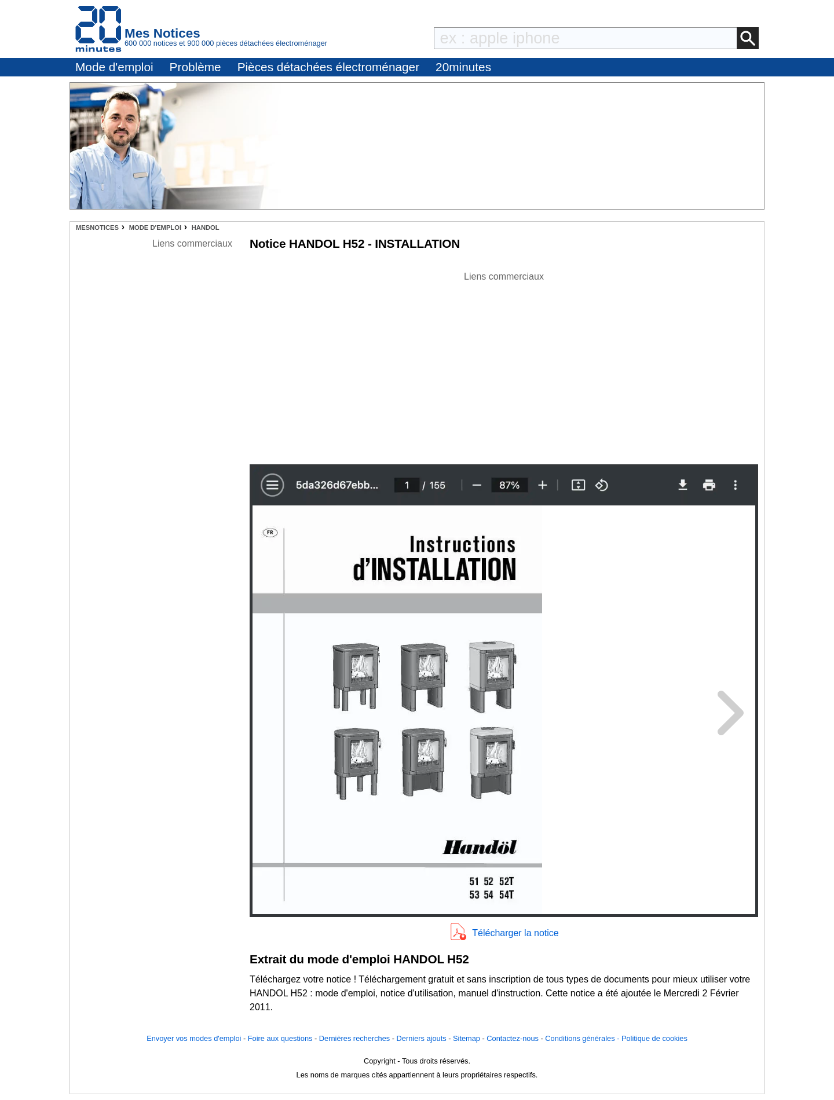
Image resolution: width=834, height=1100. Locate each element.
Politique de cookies (654, 1038)
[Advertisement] (504, 365)
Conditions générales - (583, 1038)
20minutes (463, 67)
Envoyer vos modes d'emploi (194, 1038)
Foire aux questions (280, 1038)
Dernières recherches (354, 1038)
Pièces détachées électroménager (328, 67)
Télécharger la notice (515, 933)
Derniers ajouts (422, 1038)
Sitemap (466, 1038)
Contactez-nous (513, 1038)
